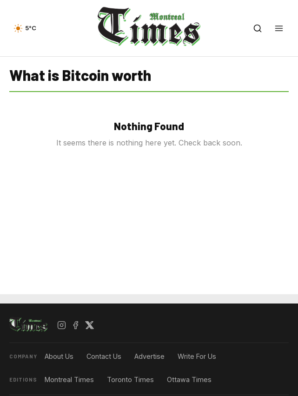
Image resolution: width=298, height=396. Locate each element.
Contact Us (103, 356)
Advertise (149, 356)
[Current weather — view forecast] (24, 28)
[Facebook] (76, 325)
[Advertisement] (149, 384)
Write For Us (197, 356)
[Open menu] (279, 28)
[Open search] (257, 28)
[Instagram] (62, 325)
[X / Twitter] (90, 325)
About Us (59, 356)
